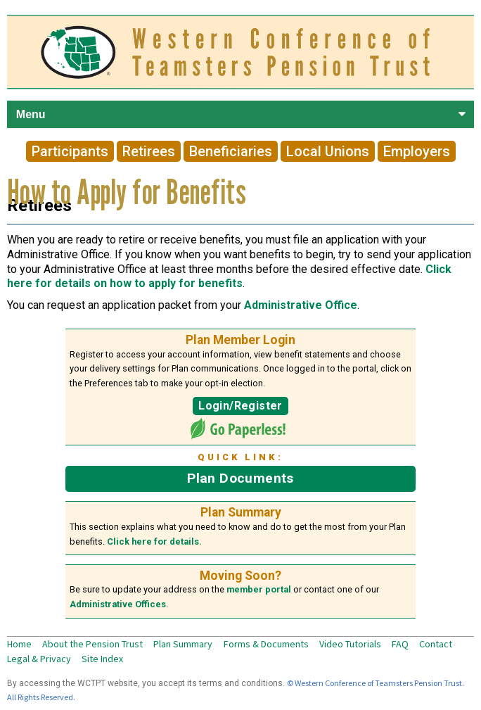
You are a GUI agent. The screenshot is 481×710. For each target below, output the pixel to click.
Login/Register (240, 405)
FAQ (400, 644)
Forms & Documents (266, 644)
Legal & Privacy (39, 658)
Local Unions (327, 151)
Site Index (102, 658)
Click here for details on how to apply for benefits (229, 276)
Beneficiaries (230, 151)
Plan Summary (182, 644)
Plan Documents (240, 478)
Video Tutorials (350, 644)
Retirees (148, 151)
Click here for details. (154, 541)
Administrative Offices (118, 604)
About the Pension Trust (92, 644)
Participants (70, 151)
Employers (416, 151)
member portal (258, 589)
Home (19, 644)
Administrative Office (300, 305)
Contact (435, 644)
